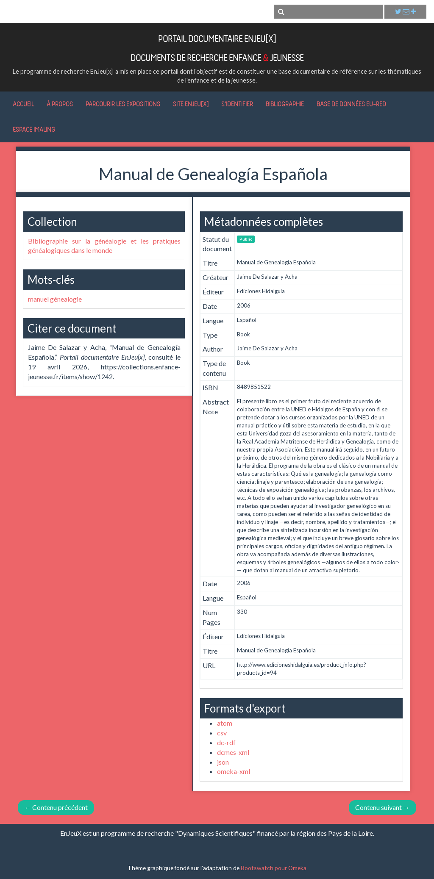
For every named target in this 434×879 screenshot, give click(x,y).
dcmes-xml (233, 752)
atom (224, 723)
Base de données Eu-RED (351, 104)
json (223, 762)
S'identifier (237, 104)
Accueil (23, 104)
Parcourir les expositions (123, 104)
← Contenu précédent (56, 807)
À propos (60, 104)
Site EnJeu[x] (191, 104)
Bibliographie (285, 104)
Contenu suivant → (382, 807)
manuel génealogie (55, 299)
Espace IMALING (34, 129)
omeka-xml (233, 771)
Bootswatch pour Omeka (273, 867)
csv (222, 733)
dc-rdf (226, 742)
